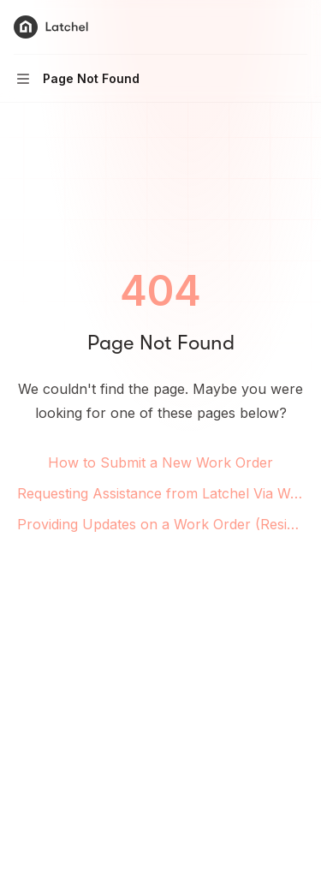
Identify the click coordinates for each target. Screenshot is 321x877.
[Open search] (266, 27)
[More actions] (298, 27)
